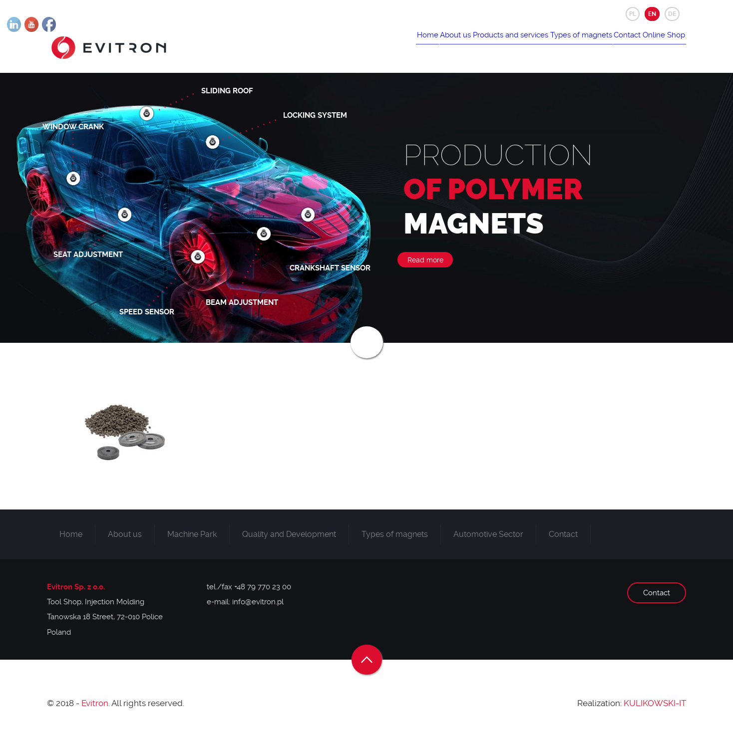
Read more (425, 266)
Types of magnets (557, 43)
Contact (612, 43)
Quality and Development (289, 540)
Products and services (476, 43)
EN (652, 13)
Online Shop (659, 43)
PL (632, 13)
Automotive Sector (488, 540)
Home (374, 43)
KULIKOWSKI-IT (655, 710)
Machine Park (192, 540)
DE (672, 13)
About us (411, 43)
